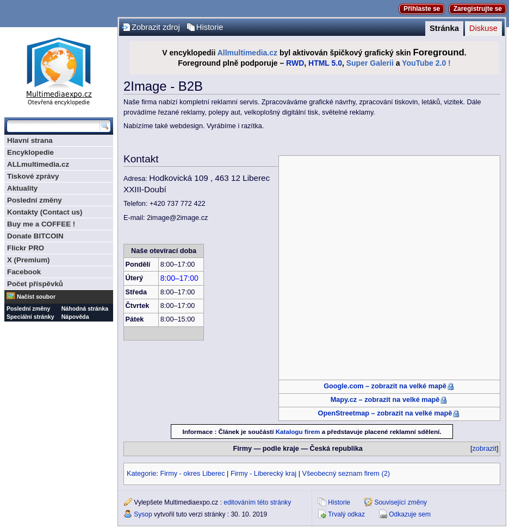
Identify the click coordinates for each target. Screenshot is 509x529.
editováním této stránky (257, 502)
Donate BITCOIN (35, 236)
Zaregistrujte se (478, 8)
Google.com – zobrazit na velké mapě (385, 386)
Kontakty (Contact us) (44, 212)
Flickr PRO (25, 248)
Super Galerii (370, 63)
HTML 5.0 (325, 63)
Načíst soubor (36, 296)
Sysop (143, 514)
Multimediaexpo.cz (59, 70)
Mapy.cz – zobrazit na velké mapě (385, 400)
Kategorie (141, 473)
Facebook (24, 272)
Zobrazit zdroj (156, 27)
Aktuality (22, 188)
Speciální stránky (30, 316)
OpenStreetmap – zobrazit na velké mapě (385, 413)
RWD (295, 63)
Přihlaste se (422, 8)
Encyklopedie (30, 152)
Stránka (444, 28)
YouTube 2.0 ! (426, 63)
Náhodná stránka (84, 308)
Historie (210, 27)
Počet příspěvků (35, 284)
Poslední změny (34, 200)
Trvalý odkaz (346, 514)
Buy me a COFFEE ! (41, 224)
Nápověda (75, 316)
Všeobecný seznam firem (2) (346, 473)
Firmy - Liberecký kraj (263, 473)
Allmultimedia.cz (247, 52)
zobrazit (484, 448)
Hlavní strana (30, 140)
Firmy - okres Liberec (192, 473)
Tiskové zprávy (33, 176)
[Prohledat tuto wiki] (53, 126)
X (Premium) (28, 260)
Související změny (400, 502)
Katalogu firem (298, 431)
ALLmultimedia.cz (38, 164)
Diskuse (483, 28)
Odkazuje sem (410, 514)
